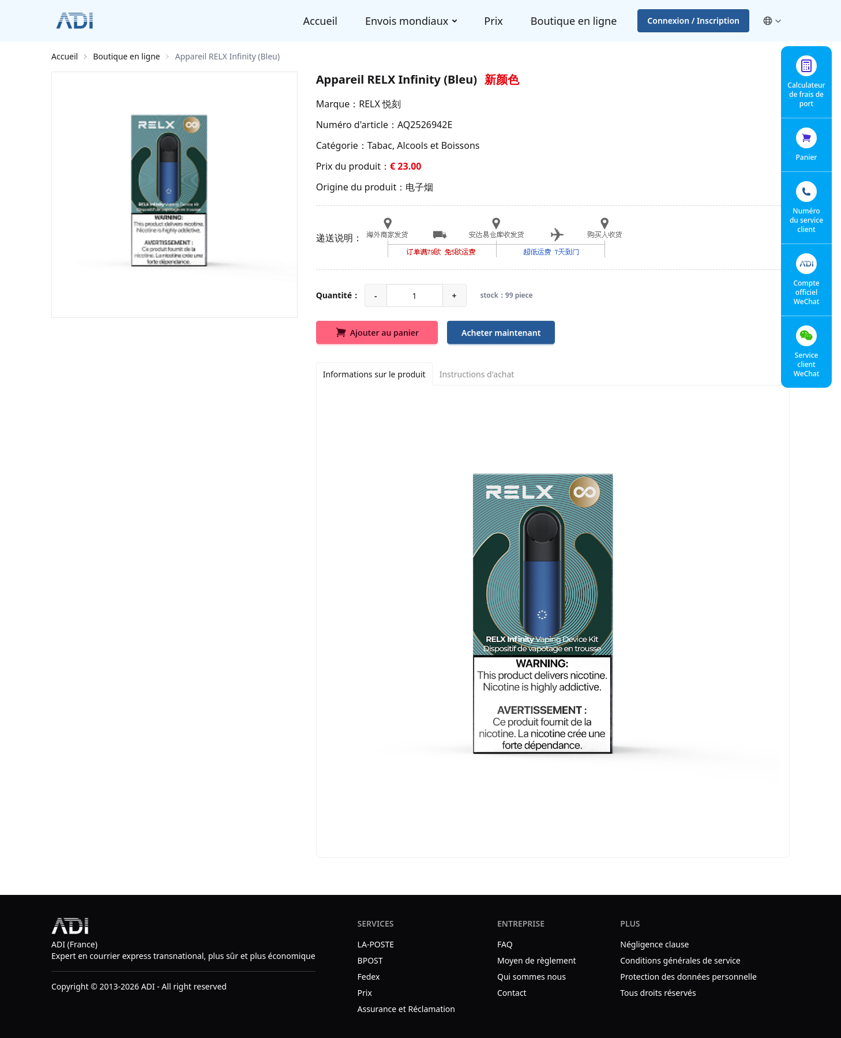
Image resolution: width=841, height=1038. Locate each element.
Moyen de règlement (537, 960)
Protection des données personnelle (688, 976)
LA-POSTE (376, 944)
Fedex (369, 976)
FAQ (505, 944)
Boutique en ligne (574, 21)
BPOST (370, 960)
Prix (493, 21)
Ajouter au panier (377, 332)
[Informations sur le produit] (374, 373)
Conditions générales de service (680, 960)
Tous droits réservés (658, 992)
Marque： (337, 104)
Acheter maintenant (500, 332)
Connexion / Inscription (693, 20)
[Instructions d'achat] (477, 373)
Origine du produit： (361, 187)
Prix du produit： (353, 166)
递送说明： (339, 237)
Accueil (320, 21)
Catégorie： (341, 145)
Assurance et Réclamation (406, 1008)
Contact (512, 992)
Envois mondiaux (406, 21)
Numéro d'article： (356, 124)
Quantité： (338, 295)
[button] (772, 21)
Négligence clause (654, 944)
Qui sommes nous (531, 976)
